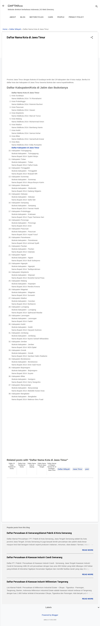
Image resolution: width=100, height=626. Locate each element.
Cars (50, 17)
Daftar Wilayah (15, 29)
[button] (91, 37)
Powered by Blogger (50, 615)
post (87, 469)
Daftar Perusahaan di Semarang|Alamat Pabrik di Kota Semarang (39, 533)
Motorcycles (36, 17)
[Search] (96, 6)
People (60, 17)
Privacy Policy (76, 17)
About (13, 17)
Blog (22, 17)
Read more (87, 550)
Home (5, 29)
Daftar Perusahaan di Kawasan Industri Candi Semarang (34, 557)
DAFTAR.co (15, 5)
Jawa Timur (77, 469)
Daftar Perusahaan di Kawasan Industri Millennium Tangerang (37, 581)
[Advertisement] (50, 59)
